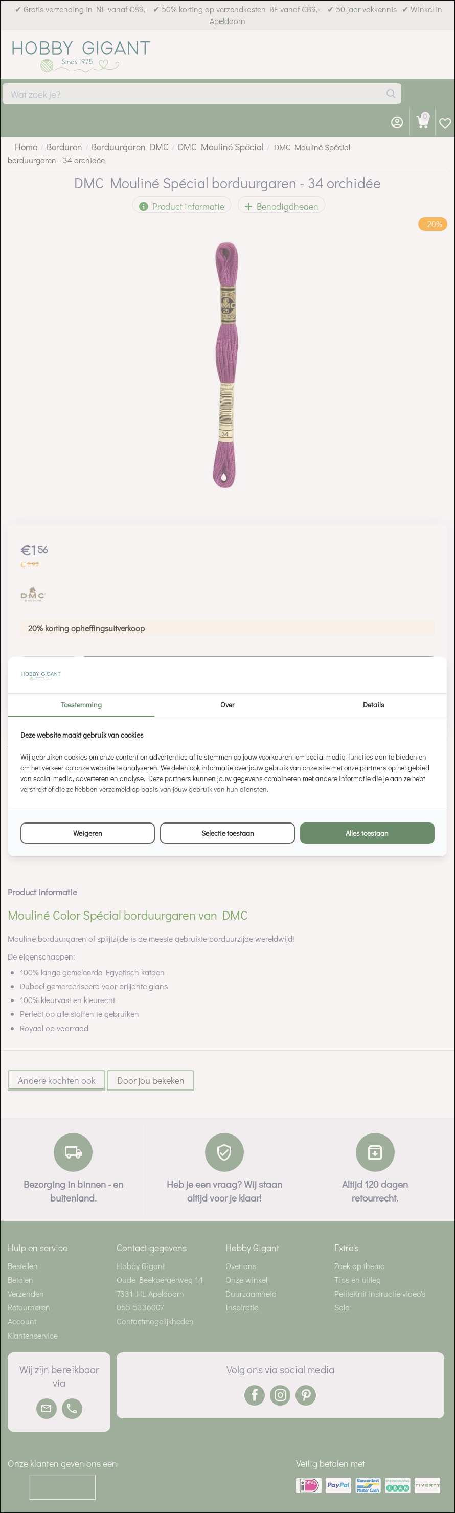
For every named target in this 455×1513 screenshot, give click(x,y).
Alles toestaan (367, 833)
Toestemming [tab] (81, 704)
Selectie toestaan (227, 833)
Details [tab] (373, 704)
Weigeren (87, 833)
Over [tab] (227, 704)
